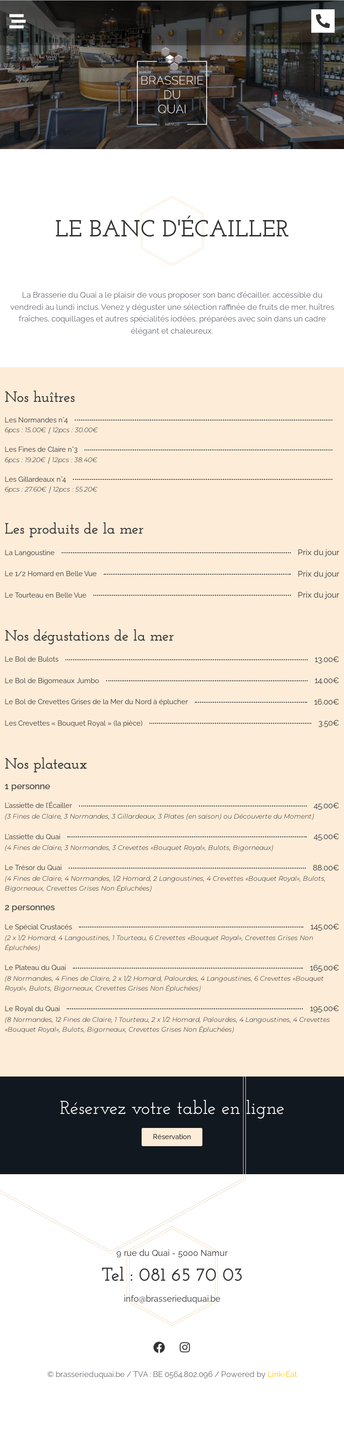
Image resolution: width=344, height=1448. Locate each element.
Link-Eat (282, 1374)
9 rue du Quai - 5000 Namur (172, 1253)
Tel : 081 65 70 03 (172, 1276)
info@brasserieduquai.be (172, 1299)
